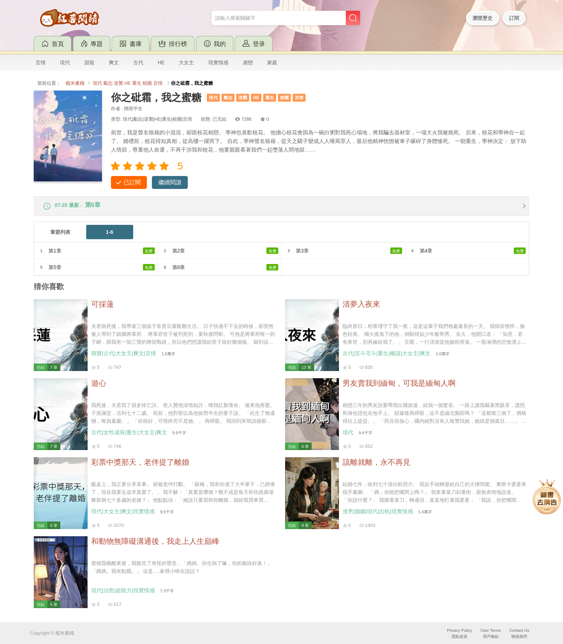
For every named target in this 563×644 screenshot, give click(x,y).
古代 (138, 62)
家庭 (272, 62)
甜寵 (89, 62)
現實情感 (218, 62)
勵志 (108, 83)
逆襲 (118, 83)
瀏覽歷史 (483, 18)
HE (161, 62)
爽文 (114, 62)
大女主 (186, 62)
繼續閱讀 (169, 182)
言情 (41, 62)
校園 (147, 83)
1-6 (109, 235)
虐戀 (248, 62)
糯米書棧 (75, 83)
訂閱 (514, 18)
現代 (65, 62)
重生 (136, 83)
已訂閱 (132, 182)
